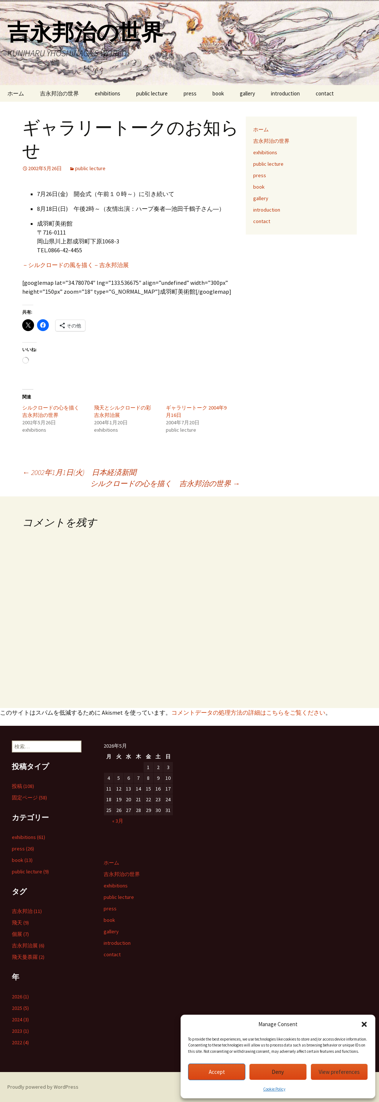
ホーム (15, 93)
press (190, 93)
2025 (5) (20, 1008)
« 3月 (117, 821)
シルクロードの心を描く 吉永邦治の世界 (165, 483)
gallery (247, 93)
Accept (217, 1071)
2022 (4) (20, 1042)
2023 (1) (20, 1031)
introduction (285, 93)
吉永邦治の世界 (59, 93)
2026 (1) (20, 996)
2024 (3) (20, 1019)
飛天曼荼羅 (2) (28, 957)
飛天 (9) (20, 922)
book (218, 93)
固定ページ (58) (29, 797)
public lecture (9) (30, 871)
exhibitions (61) (28, 837)
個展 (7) (20, 934)
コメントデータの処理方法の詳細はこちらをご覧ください (248, 712)
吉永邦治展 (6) (28, 945)
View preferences (339, 1071)
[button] (364, 1024)
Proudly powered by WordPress (42, 1087)
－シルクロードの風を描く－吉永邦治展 (75, 265)
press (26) (23, 848)
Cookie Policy (274, 1089)
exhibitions (107, 93)
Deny (278, 1071)
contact (325, 93)
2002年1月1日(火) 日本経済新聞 (83, 472)
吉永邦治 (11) (27, 911)
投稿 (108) (23, 786)
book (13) (22, 860)
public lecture (152, 93)
